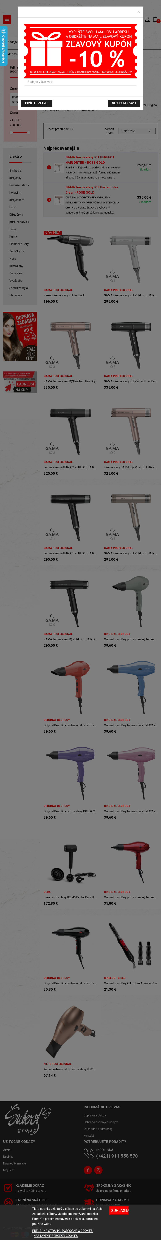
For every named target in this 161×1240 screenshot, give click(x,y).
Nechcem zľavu (124, 103)
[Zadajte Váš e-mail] (80, 82)
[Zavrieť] (138, 11)
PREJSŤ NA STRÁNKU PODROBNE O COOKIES (62, 1230)
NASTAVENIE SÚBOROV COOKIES (56, 1235)
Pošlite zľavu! (36, 103)
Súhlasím (120, 1210)
